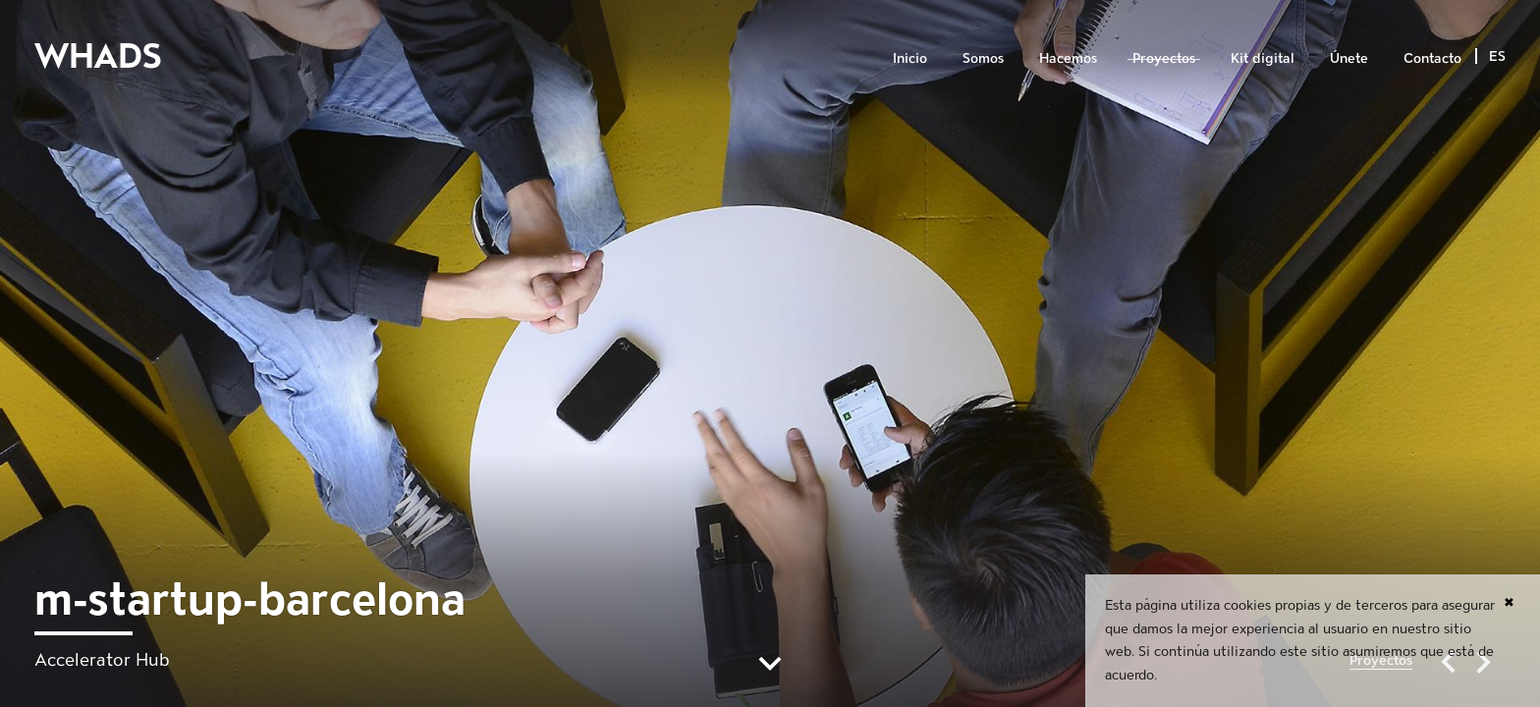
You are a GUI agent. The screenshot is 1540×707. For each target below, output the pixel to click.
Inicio (910, 58)
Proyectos (1163, 58)
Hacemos (1068, 58)
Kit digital (1262, 58)
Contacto (1432, 58)
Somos (983, 58)
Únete (1349, 58)
